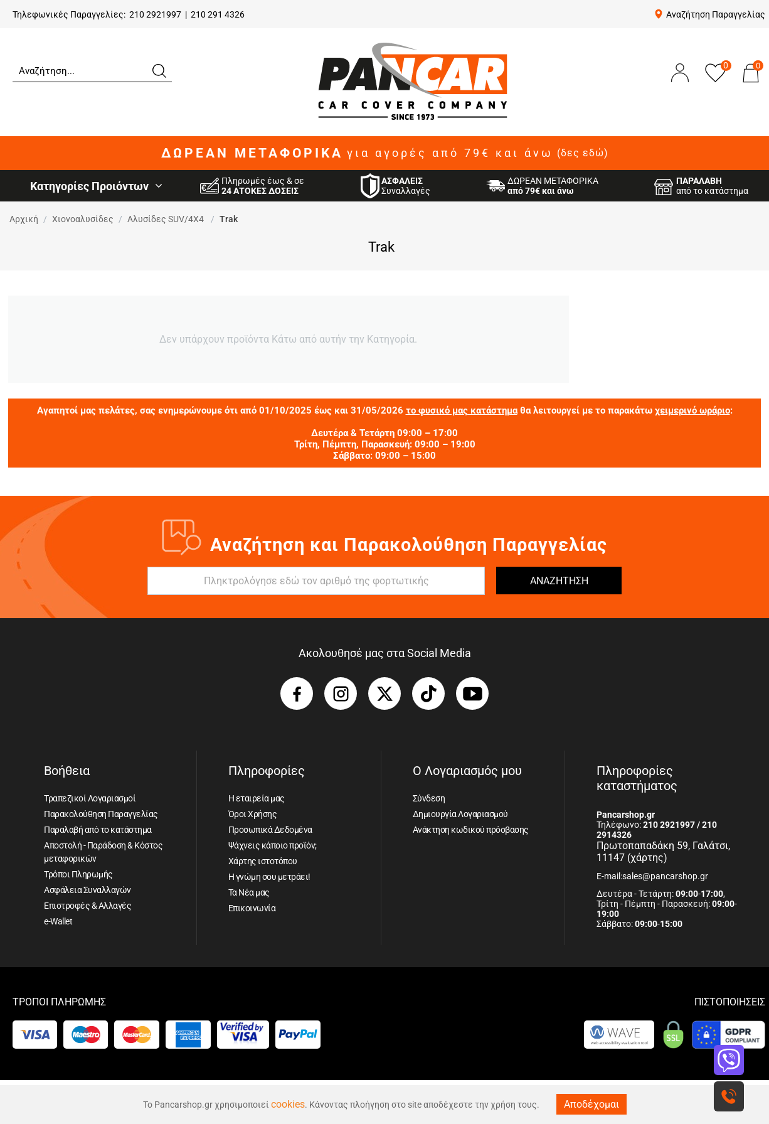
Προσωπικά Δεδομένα (270, 830)
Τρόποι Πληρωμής (78, 874)
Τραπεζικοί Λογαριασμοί (89, 798)
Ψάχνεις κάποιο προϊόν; (272, 845)
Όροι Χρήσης (252, 814)
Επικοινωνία (252, 908)
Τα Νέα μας (249, 892)
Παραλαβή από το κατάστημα (98, 830)
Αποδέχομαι (591, 1104)
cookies (288, 1104)
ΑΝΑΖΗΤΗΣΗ (559, 581)
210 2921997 (155, 14)
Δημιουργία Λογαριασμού (460, 814)
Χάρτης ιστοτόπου (262, 861)
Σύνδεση (429, 798)
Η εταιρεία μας (256, 798)
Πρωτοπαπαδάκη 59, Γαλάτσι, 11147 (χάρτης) (663, 852)
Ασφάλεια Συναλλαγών (87, 890)
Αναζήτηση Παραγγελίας (715, 14)
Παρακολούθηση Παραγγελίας (101, 814)
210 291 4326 (218, 14)
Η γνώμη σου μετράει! (269, 877)
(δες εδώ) (582, 153)
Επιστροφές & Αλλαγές (87, 906)
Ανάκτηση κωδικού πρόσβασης (471, 830)
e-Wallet (58, 921)
